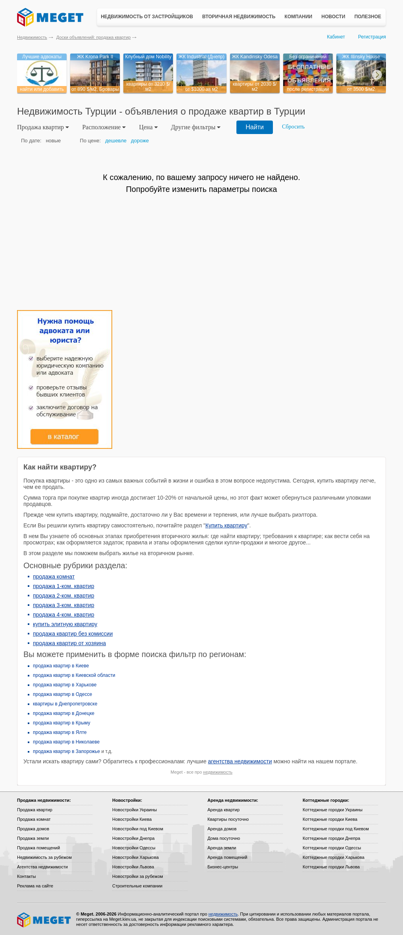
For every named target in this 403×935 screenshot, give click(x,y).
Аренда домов (221, 828)
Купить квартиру (226, 525)
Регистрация (372, 37)
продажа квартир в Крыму (61, 723)
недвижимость (217, 772)
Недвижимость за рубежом (44, 857)
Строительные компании (137, 885)
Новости (333, 16)
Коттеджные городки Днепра (331, 838)
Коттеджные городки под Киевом (336, 828)
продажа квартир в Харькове (64, 685)
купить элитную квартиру (65, 624)
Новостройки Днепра (133, 838)
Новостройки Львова (133, 866)
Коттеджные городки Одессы (332, 847)
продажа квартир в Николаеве (66, 742)
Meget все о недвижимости (44, 919)
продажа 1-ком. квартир (63, 586)
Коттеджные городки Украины (333, 809)
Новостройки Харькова (135, 857)
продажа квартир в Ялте (60, 732)
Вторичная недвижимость (239, 16)
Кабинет (336, 37)
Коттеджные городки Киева (330, 819)
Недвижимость (32, 37)
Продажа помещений (38, 847)
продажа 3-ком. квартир (63, 605)
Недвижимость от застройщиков (147, 16)
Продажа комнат (34, 819)
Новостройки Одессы (133, 847)
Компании (298, 16)
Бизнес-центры (222, 866)
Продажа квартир (34, 809)
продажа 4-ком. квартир (63, 614)
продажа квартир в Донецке (63, 713)
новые (53, 141)
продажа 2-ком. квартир (63, 595)
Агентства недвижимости (42, 866)
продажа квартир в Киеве (61, 666)
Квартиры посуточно (228, 819)
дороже (140, 141)
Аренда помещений (227, 857)
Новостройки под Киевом (137, 828)
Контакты (26, 876)
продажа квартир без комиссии (73, 633)
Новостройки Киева (132, 819)
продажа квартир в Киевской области (74, 675)
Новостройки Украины (134, 809)
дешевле (116, 141)
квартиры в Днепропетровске (65, 704)
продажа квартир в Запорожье (66, 751)
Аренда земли (221, 847)
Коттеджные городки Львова (331, 866)
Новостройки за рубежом (137, 876)
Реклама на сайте (35, 885)
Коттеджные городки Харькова (334, 857)
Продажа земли (33, 838)
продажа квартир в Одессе (62, 694)
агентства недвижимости (240, 761)
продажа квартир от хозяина (69, 643)
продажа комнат (54, 576)
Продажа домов (33, 828)
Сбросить (293, 127)
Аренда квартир (223, 809)
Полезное (367, 16)
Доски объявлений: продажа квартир (93, 37)
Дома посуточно (223, 838)
